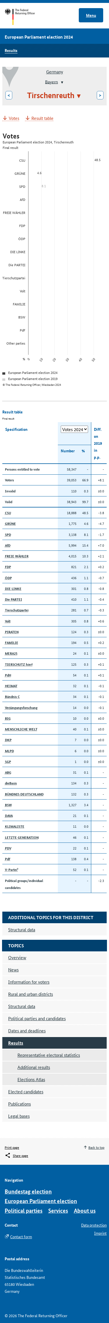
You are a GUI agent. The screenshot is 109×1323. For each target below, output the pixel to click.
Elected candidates (25, 1091)
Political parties (23, 1210)
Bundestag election (28, 1191)
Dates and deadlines (27, 1030)
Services (58, 1210)
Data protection (94, 1225)
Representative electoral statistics (48, 1055)
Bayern (51, 81)
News (13, 969)
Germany (54, 72)
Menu (91, 15)
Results (11, 50)
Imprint (100, 1233)
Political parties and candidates (37, 1018)
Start (25, 17)
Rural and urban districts (30, 994)
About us (85, 1210)
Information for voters (28, 982)
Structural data (21, 1006)
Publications (19, 1104)
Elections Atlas (31, 1079)
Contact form (21, 1236)
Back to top (96, 1147)
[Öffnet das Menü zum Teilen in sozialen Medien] (16, 1155)
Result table (42, 118)
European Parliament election (41, 1201)
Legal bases (19, 1116)
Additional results (33, 1067)
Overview (17, 957)
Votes (14, 118)
